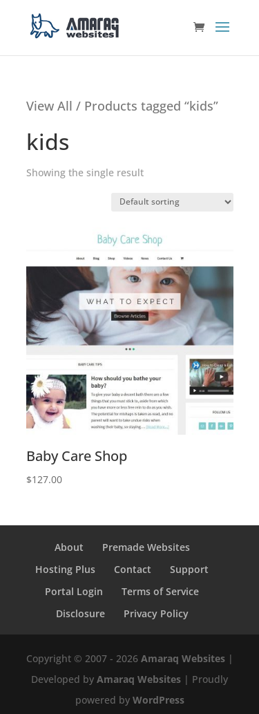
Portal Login (74, 591)
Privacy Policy (156, 613)
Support (189, 569)
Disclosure (80, 613)
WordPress (158, 699)
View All (49, 105)
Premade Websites (146, 547)
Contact (132, 569)
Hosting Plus (65, 569)
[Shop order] (172, 202)
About (69, 547)
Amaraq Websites (183, 658)
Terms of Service (160, 591)
